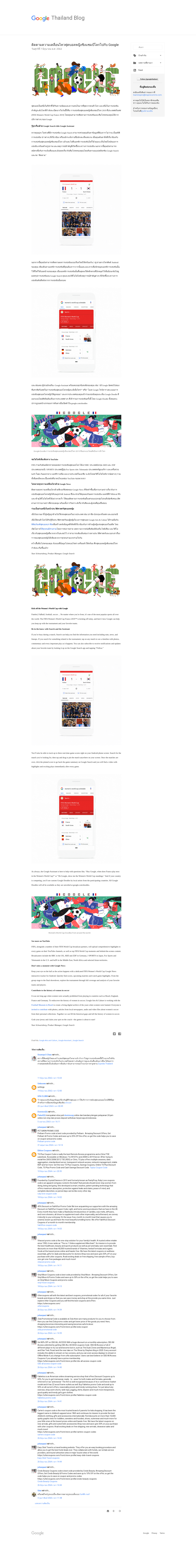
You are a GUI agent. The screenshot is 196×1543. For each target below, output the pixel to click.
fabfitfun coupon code (47, 1225)
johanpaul (42, 1127)
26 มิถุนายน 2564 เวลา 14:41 (50, 1401)
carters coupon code (46, 1435)
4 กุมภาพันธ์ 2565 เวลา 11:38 (50, 1498)
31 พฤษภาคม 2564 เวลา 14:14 (50, 1145)
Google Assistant (65, 1040)
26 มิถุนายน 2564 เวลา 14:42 (50, 1438)
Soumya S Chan (45, 1055)
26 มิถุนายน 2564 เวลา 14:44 (50, 1462)
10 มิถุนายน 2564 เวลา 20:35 (50, 1171)
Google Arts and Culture (48, 1040)
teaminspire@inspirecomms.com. (147, 95)
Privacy (154, 1533)
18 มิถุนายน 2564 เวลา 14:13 (50, 1286)
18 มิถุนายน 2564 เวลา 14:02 (50, 1197)
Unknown (42, 1083)
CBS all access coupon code (49, 1364)
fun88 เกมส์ (85, 1494)
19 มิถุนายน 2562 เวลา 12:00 (50, 1091)
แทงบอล (68, 1103)
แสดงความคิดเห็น (42, 1503)
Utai (40, 1490)
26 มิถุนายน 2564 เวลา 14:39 (50, 1310)
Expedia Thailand (105, 1064)
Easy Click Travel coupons (48, 1458)
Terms (162, 1533)
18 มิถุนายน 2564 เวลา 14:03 (50, 1229)
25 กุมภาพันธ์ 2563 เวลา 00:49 (50, 1106)
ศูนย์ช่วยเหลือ (147, 111)
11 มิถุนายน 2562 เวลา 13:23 (50, 1078)
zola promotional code (47, 1330)
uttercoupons (43, 1306)
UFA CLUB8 (43, 1096)
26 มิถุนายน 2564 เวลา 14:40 (50, 1367)
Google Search (78, 1040)
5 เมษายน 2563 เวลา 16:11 (49, 1122)
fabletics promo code (47, 1398)
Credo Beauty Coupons (47, 1481)
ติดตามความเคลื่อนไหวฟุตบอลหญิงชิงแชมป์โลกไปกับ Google (75, 45)
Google (146, 1533)
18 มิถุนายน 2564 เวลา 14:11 (50, 1265)
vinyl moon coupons (46, 1283)
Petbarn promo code (46, 1141)
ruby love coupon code (47, 1194)
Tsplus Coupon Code (98, 1167)
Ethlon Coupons (45, 1150)
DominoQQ (43, 1112)
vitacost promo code (46, 1262)
